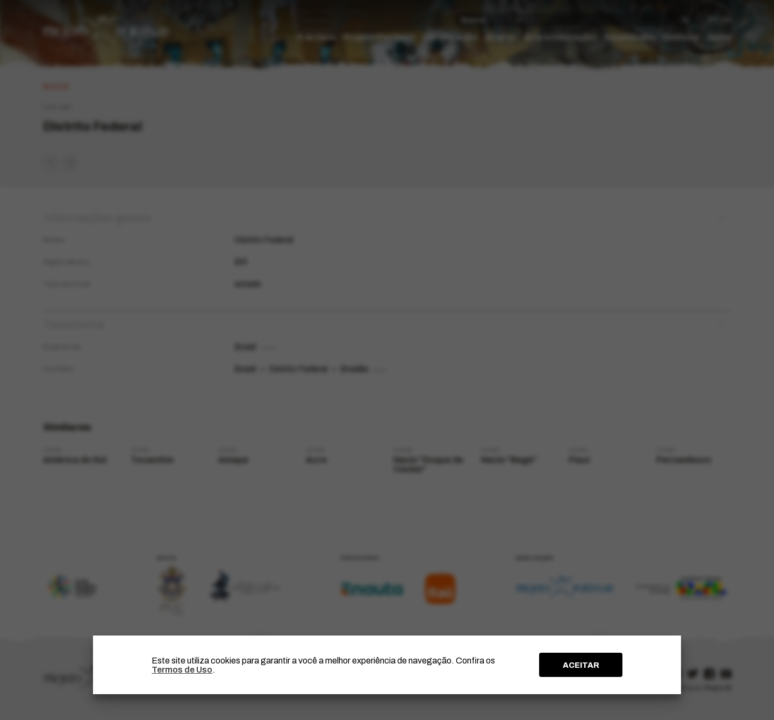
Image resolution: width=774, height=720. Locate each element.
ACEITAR (581, 665)
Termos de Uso (182, 669)
